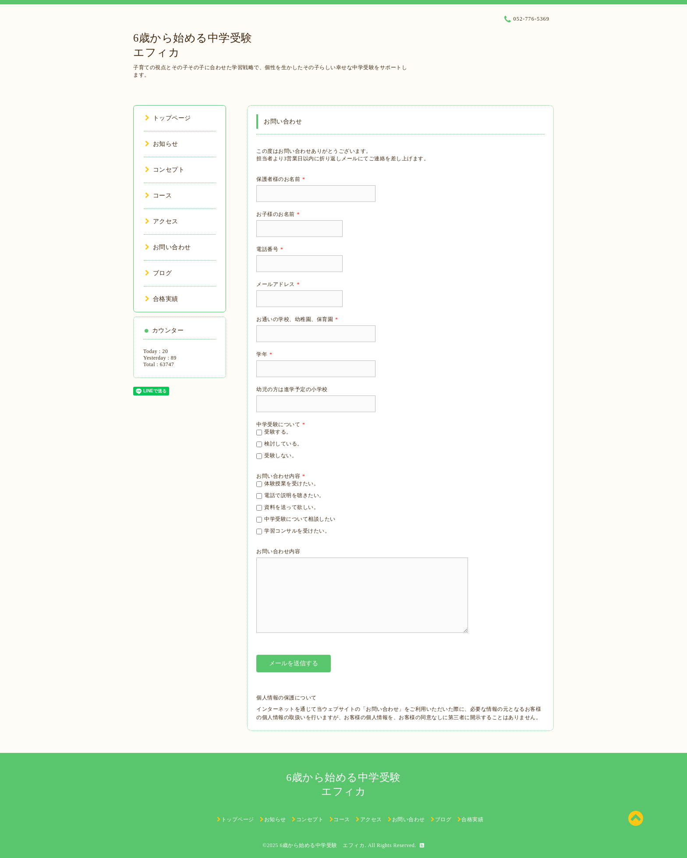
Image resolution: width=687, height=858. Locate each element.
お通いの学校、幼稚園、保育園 (297, 319)
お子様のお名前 (278, 214)
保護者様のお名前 (280, 179)
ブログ (158, 273)
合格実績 (161, 299)
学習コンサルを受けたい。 (297, 531)
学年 (264, 354)
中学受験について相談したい (300, 519)
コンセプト (164, 169)
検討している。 (283, 444)
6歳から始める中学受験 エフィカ (322, 845)
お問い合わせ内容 (280, 476)
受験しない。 (280, 455)
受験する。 (278, 432)
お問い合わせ (168, 247)
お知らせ (161, 144)
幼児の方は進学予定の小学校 (292, 389)
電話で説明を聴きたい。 (294, 495)
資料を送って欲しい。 (291, 507)
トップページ (168, 118)
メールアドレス (278, 284)
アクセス (161, 221)
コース (158, 195)
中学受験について (280, 424)
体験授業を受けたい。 (291, 483)
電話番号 (269, 249)
